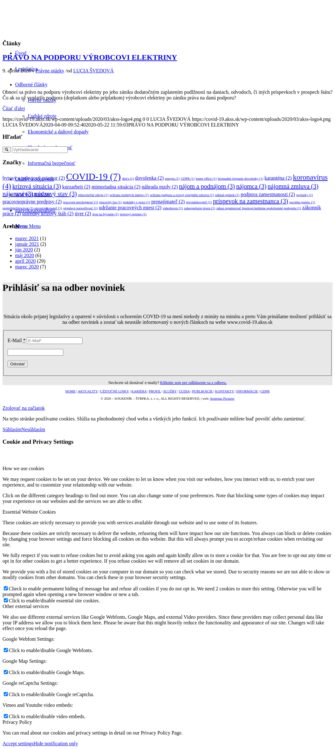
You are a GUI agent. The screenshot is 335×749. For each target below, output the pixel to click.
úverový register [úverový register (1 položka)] (133, 214)
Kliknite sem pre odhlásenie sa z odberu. (193, 382)
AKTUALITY (88, 391)
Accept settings (18, 743)
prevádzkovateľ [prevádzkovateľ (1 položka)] (199, 202)
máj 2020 (24, 255)
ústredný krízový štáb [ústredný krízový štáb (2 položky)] (47, 214)
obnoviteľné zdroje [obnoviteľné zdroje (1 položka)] (93, 195)
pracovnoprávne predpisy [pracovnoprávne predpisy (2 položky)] (32, 202)
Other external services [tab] (26, 606)
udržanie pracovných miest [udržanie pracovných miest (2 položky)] (130, 208)
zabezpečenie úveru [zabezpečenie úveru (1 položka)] (199, 208)
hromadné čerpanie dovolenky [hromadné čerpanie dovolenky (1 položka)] (240, 178)
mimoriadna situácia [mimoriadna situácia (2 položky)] (115, 187)
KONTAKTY (224, 391)
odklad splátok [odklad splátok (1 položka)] (227, 195)
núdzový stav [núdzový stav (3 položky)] (55, 193)
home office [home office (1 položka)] (206, 178)
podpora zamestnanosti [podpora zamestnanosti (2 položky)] (268, 194)
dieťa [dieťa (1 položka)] (128, 178)
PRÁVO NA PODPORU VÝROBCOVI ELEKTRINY (90, 57)
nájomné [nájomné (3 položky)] (18, 193)
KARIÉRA (139, 391)
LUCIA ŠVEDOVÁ (93, 70)
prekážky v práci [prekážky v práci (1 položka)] (136, 202)
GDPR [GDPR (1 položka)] (188, 178)
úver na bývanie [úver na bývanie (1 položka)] (105, 214)
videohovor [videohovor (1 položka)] (173, 208)
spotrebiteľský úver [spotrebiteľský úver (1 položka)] (18, 208)
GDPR (264, 391)
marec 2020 (27, 266)
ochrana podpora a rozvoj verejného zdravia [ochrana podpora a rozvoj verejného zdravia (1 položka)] (182, 195)
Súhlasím (12, 429)
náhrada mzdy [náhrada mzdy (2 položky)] (160, 187)
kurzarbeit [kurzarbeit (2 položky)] (76, 187)
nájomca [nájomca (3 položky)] (251, 186)
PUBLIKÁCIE (202, 391)
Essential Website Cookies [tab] (29, 512)
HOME (70, 391)
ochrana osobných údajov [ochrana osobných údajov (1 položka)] (129, 195)
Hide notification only (55, 743)
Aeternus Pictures (222, 398)
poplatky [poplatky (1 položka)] (304, 195)
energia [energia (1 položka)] (172, 178)
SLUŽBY (169, 391)
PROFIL (155, 391)
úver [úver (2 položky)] (83, 214)
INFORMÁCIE (247, 391)
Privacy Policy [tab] (17, 722)
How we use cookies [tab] (23, 468)
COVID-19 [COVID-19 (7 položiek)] (93, 177)
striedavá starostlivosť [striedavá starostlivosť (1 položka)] (80, 208)
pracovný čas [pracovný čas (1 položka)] (110, 202)
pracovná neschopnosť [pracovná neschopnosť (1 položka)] (80, 202)
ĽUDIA (184, 391)
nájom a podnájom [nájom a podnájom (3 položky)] (207, 186)
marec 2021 (27, 238)
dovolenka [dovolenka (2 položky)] (149, 178)
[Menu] (28, 226)
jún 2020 (24, 249)
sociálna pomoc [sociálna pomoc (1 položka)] (302, 202)
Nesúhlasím (33, 429)
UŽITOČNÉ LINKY (114, 391)
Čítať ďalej (14, 108)
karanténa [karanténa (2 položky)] (278, 178)
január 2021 (27, 244)
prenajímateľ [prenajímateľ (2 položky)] (168, 202)
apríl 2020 (25, 261)
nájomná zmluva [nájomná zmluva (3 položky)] (293, 186)
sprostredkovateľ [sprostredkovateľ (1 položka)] (48, 208)
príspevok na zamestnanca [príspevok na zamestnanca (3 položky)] (250, 201)
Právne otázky (50, 70)
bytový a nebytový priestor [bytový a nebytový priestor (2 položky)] (34, 178)
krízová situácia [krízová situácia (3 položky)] (36, 186)
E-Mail (17, 340)
